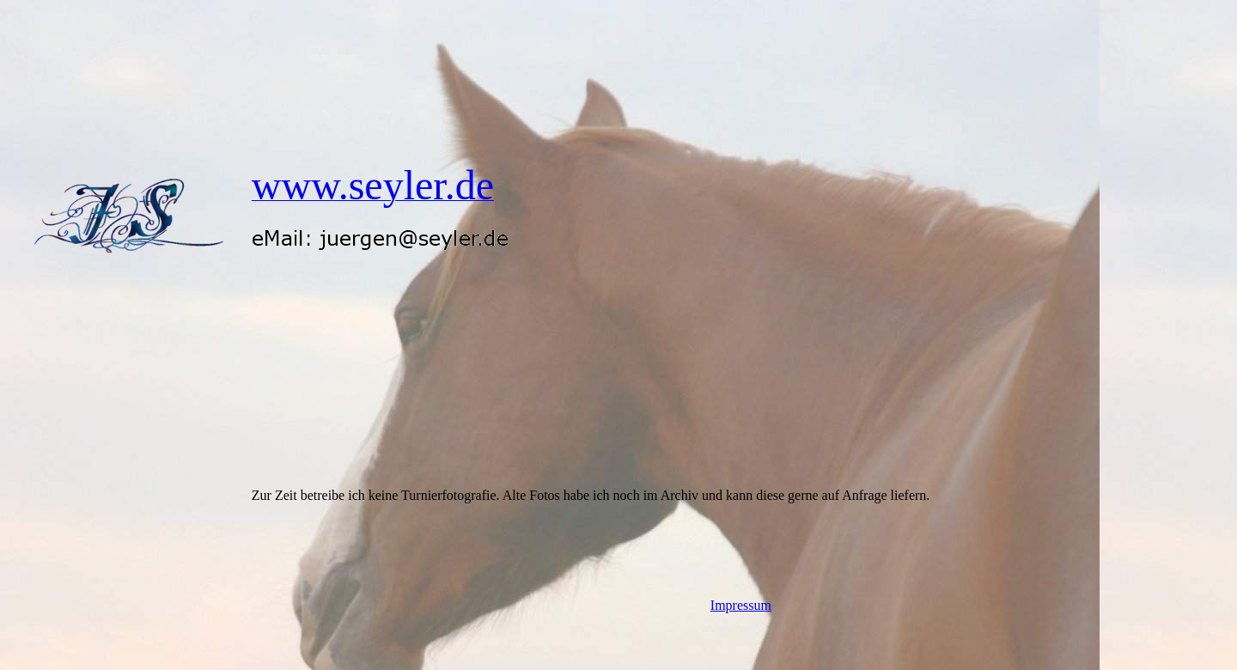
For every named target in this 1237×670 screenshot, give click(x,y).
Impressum (740, 605)
